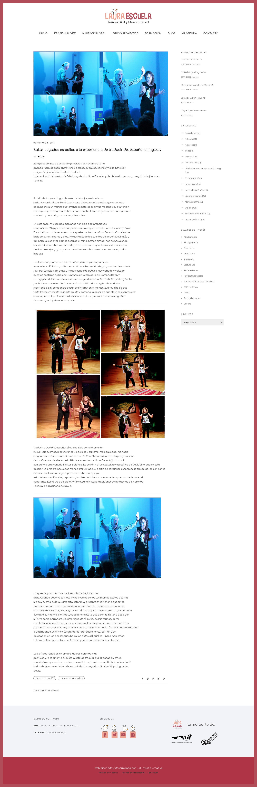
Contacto (210, 33)
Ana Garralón (190, 237)
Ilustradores (191, 184)
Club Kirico (189, 248)
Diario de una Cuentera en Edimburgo (203, 168)
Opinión (189, 208)
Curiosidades (191, 162)
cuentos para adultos (71, 678)
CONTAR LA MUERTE (191, 59)
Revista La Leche (192, 298)
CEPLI (186, 292)
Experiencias (191, 178)
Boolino (187, 304)
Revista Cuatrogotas (193, 276)
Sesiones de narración (195, 213)
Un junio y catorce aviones (193, 110)
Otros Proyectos (125, 33)
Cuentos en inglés (45, 678)
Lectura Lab (189, 265)
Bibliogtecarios (191, 242)
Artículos (189, 139)
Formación (153, 33)
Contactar (153, 773)
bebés (188, 151)
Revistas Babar (191, 270)
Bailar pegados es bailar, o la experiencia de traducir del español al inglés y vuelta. (97, 153)
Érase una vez (65, 33)
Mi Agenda (189, 33)
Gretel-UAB (189, 253)
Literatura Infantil (193, 196)
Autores (189, 145)
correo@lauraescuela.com (60, 725)
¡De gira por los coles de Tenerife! (197, 85)
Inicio (43, 33)
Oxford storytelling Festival (194, 72)
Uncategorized (192, 219)
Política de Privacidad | (133, 773)
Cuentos (189, 156)
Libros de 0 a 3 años (194, 190)
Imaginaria (189, 259)
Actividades (190, 133)
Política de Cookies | (109, 773)
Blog (171, 33)
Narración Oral (94, 33)
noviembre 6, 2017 (44, 142)
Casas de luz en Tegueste (193, 98)
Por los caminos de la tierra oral (199, 281)
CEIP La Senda (191, 287)
